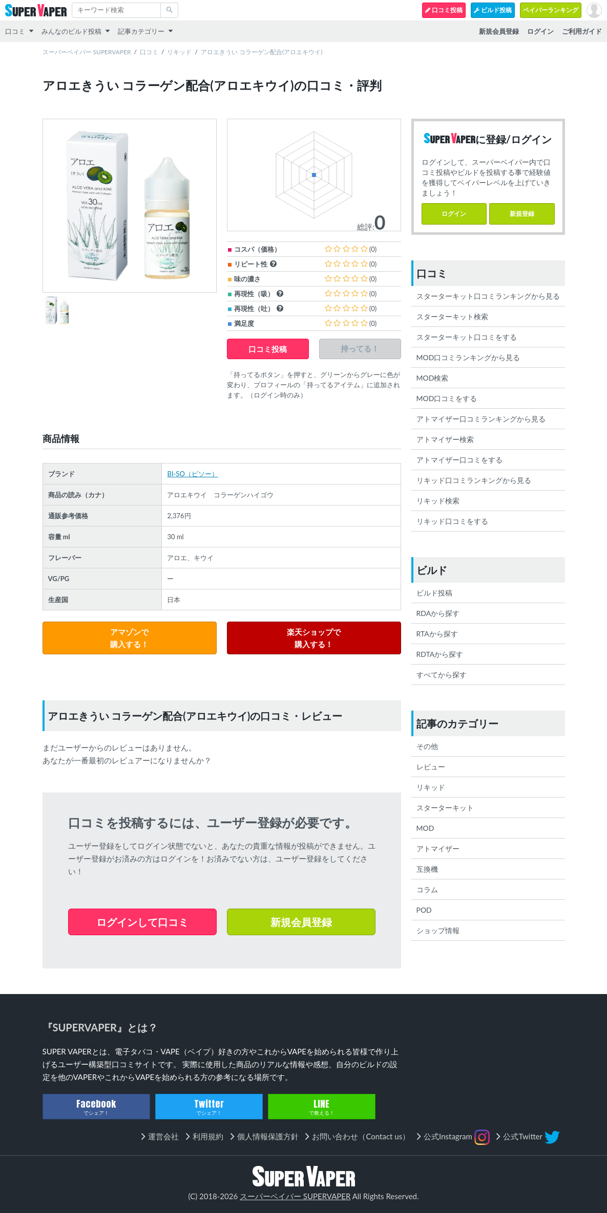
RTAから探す (437, 633)
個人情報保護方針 (268, 1136)
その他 (427, 746)
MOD (425, 828)
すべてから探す (441, 674)
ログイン (454, 213)
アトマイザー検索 (445, 439)
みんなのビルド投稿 (71, 31)
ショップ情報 (437, 930)
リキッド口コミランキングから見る (473, 480)
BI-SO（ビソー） (192, 474)
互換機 (427, 869)
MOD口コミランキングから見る (468, 357)
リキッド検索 (437, 500)
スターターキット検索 (452, 316)
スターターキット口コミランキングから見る (488, 296)
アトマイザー (437, 848)
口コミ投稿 (444, 10)
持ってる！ (360, 348)
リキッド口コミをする (452, 521)
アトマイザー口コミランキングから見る (481, 418)
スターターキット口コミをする (466, 337)
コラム (427, 889)
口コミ (15, 31)
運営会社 (163, 1136)
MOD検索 (432, 377)
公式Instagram (457, 1137)
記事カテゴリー (141, 31)
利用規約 (208, 1136)
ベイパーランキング (550, 10)
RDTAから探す (440, 654)
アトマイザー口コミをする (459, 459)
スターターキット (445, 807)
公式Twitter (531, 1137)
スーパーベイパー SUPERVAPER (87, 52)
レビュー (430, 766)
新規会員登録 (301, 922)
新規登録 (522, 213)
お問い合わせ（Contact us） (361, 1136)
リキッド (179, 52)
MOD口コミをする (446, 398)
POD (424, 910)
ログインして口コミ (142, 922)
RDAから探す (438, 613)
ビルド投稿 (493, 10)
